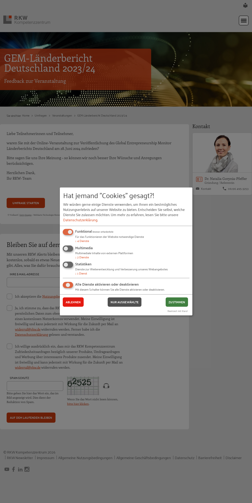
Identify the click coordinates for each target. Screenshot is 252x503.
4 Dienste (82, 240)
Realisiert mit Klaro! (178, 310)
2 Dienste (82, 257)
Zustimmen (177, 302)
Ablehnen (73, 302)
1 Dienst (81, 273)
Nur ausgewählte (125, 302)
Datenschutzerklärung (80, 219)
